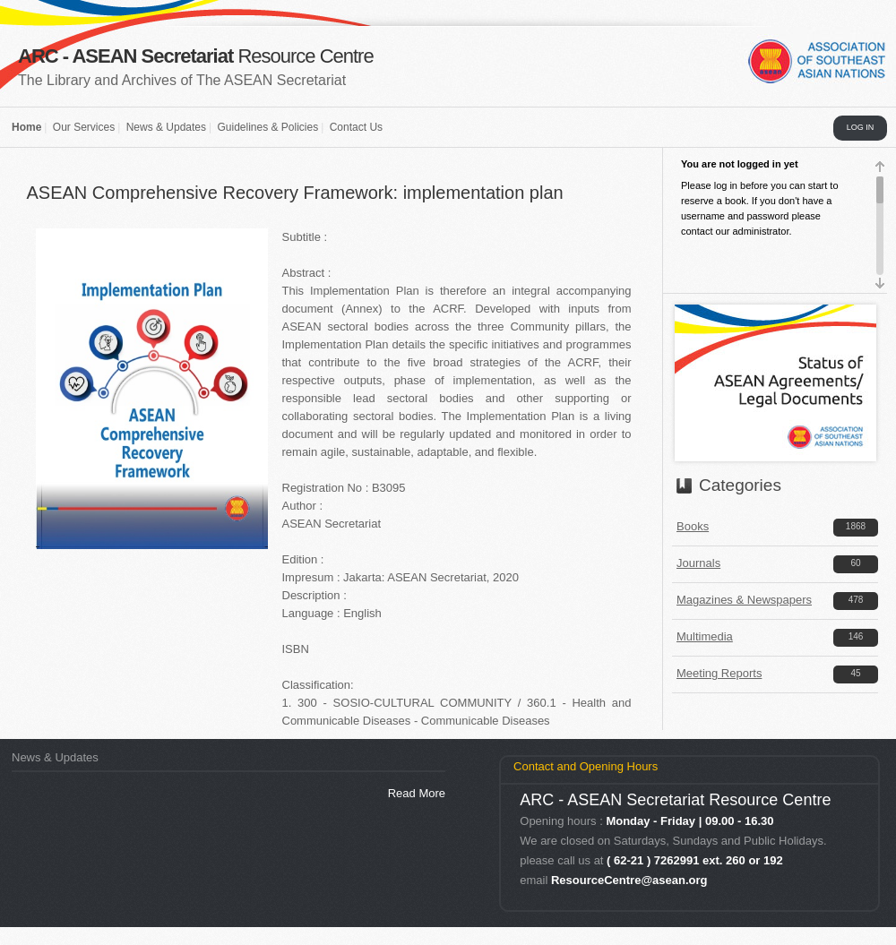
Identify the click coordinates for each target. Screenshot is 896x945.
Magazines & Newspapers (744, 599)
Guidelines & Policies (267, 127)
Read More (416, 793)
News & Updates (166, 127)
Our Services (84, 127)
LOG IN (860, 127)
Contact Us (356, 127)
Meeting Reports (719, 673)
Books (692, 526)
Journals (698, 563)
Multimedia (704, 636)
